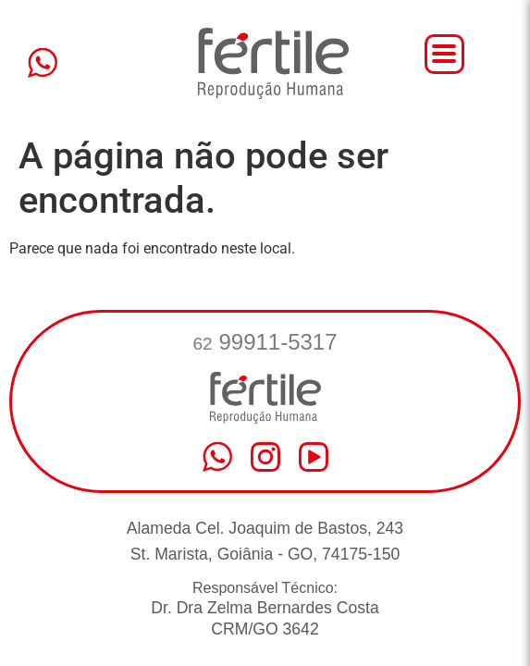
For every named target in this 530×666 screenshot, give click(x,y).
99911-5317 (264, 341)
